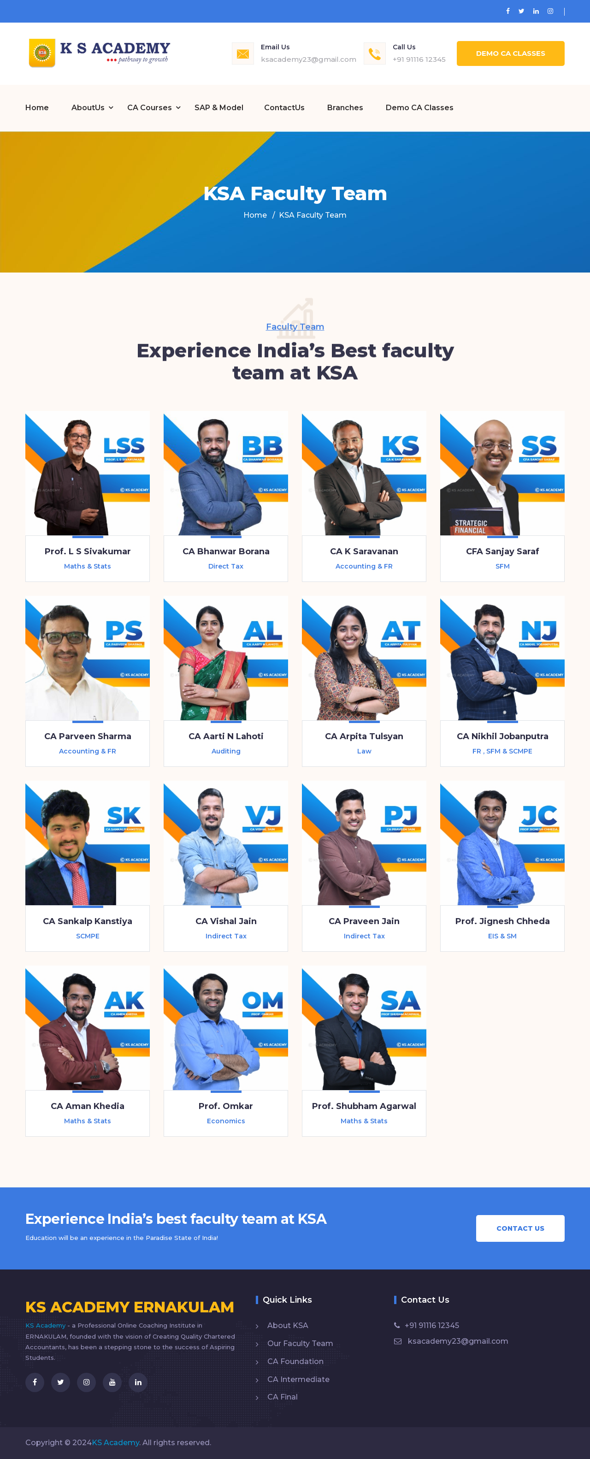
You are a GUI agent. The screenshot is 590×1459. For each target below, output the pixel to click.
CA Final (282, 1397)
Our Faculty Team (300, 1343)
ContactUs (284, 107)
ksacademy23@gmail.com (308, 59)
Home (37, 107)
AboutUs (88, 107)
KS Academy (46, 1325)
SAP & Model (219, 107)
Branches (345, 107)
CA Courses (149, 107)
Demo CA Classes (510, 53)
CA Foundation (295, 1361)
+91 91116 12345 (419, 59)
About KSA (287, 1325)
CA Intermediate (298, 1379)
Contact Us (520, 1228)
